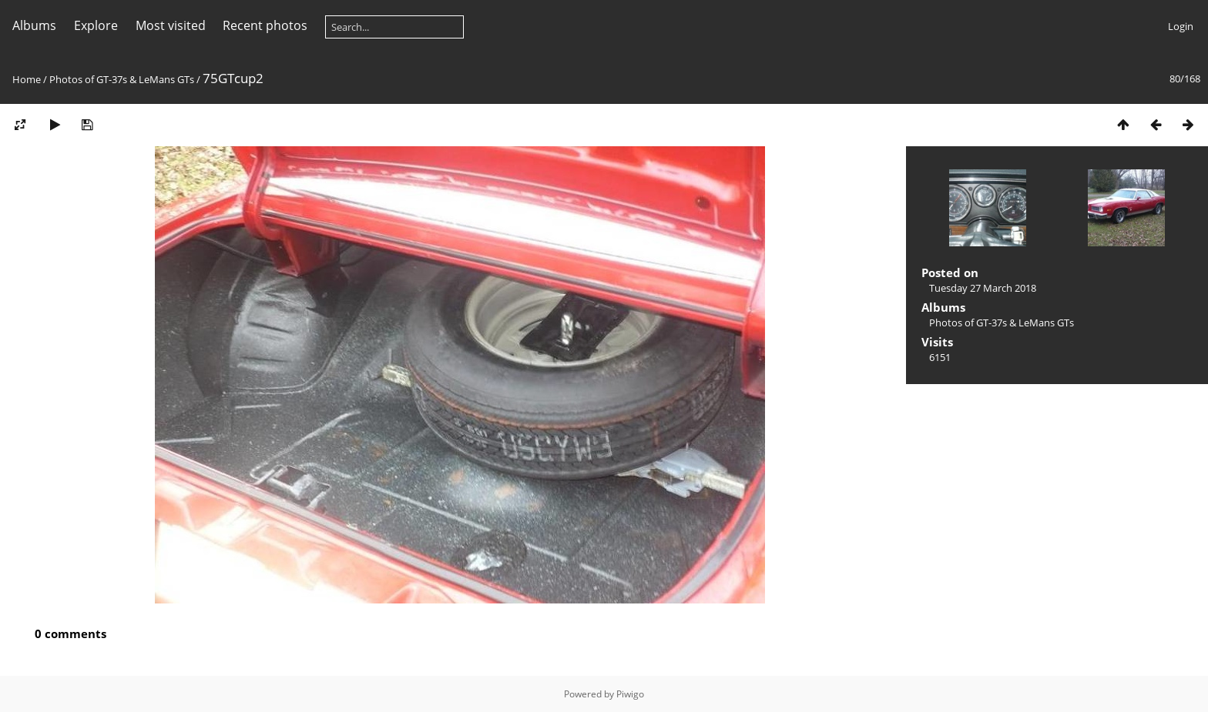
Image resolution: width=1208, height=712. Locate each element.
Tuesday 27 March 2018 (982, 288)
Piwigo (630, 693)
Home (26, 79)
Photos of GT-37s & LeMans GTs (121, 79)
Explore (96, 25)
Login (1180, 26)
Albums (34, 25)
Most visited (171, 25)
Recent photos (265, 25)
